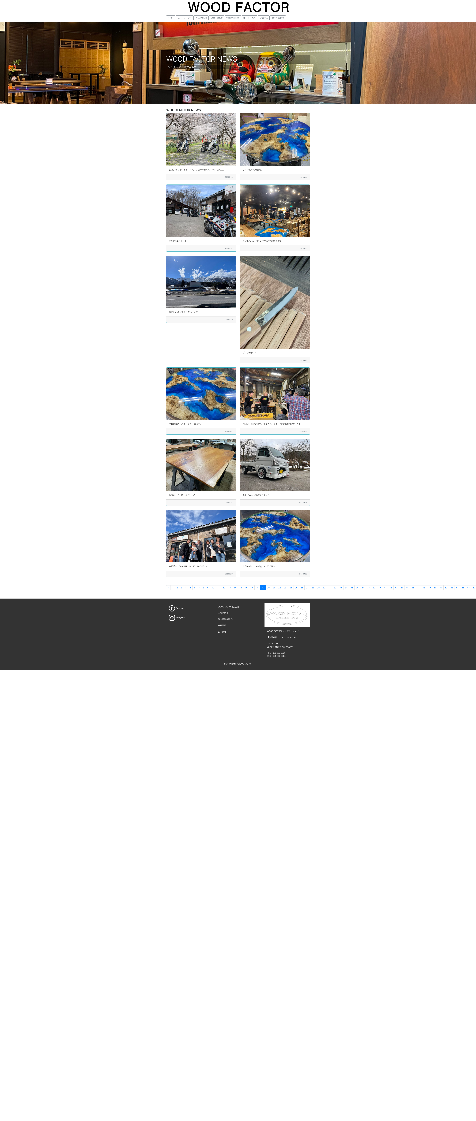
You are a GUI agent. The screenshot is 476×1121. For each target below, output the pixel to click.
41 (385, 588)
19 (263, 588)
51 (441, 588)
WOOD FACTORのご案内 (229, 607)
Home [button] (170, 18)
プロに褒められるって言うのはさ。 (185, 424)
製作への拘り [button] (278, 18)
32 (335, 588)
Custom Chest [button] (232, 18)
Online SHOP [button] (216, 18)
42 (391, 588)
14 (235, 588)
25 (296, 588)
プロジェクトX (249, 352)
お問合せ (222, 631)
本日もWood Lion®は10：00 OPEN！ (260, 566)
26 (302, 588)
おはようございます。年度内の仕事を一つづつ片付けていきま (272, 424)
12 (224, 588)
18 (257, 588)
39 (374, 588)
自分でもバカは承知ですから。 (257, 495)
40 (379, 588)
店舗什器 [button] (264, 18)
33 (340, 588)
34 (346, 588)
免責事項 (222, 625)
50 (435, 588)
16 (246, 588)
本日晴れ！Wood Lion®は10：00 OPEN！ (188, 566)
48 (424, 588)
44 (402, 588)
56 (468, 588)
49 (429, 588)
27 (307, 588)
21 (274, 588)
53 (452, 588)
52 (446, 588)
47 (418, 588)
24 (290, 588)
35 (352, 588)
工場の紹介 (223, 613)
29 (318, 588)
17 (252, 588)
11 (218, 588)
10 (213, 588)
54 (457, 588)
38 (368, 588)
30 (324, 588)
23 (285, 588)
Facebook (180, 608)
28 (313, 588)
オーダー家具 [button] (249, 18)
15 (240, 588)
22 (279, 588)
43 (396, 588)
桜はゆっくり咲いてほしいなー (183, 495)
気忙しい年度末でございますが (183, 312)
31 (329, 588)
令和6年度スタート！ (179, 241)
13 (229, 588)
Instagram (180, 617)
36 (357, 588)
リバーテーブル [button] (184, 18)
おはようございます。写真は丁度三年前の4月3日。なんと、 (197, 169)
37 (363, 588)
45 (407, 588)
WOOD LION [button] (201, 18)
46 (413, 588)
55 (463, 588)
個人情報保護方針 (226, 619)
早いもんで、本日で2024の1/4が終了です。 (263, 240)
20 (268, 588)
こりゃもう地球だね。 (253, 169)
